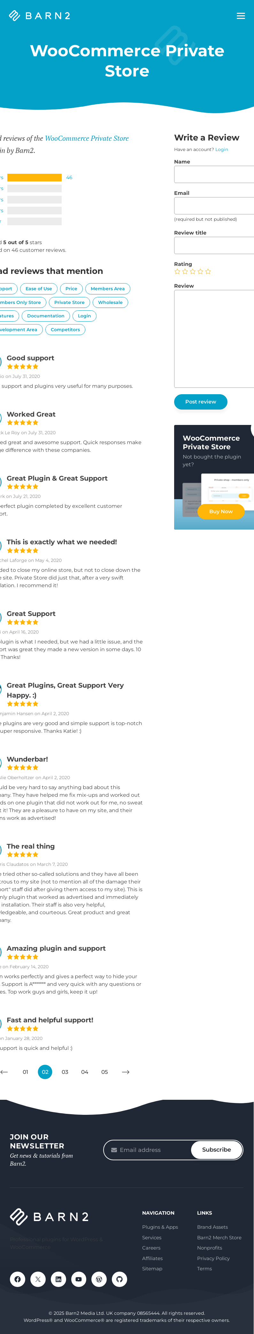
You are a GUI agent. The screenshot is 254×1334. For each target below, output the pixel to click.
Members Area (108, 289)
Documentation (46, 316)
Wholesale (110, 302)
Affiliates (152, 1258)
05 (104, 1072)
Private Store (69, 302)
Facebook (17, 1279)
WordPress (99, 1279)
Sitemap (152, 1269)
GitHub (119, 1279)
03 (65, 1072)
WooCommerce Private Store (87, 138)
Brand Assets (212, 1227)
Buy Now (221, 511)
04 (84, 1072)
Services (151, 1237)
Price (71, 289)
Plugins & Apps (160, 1227)
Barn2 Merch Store (219, 1237)
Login (84, 316)
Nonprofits (209, 1248)
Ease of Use (39, 289)
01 (25, 1072)
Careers (151, 1248)
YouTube (79, 1279)
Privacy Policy (213, 1258)
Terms (204, 1269)
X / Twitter (38, 1279)
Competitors (65, 329)
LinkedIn (58, 1279)
